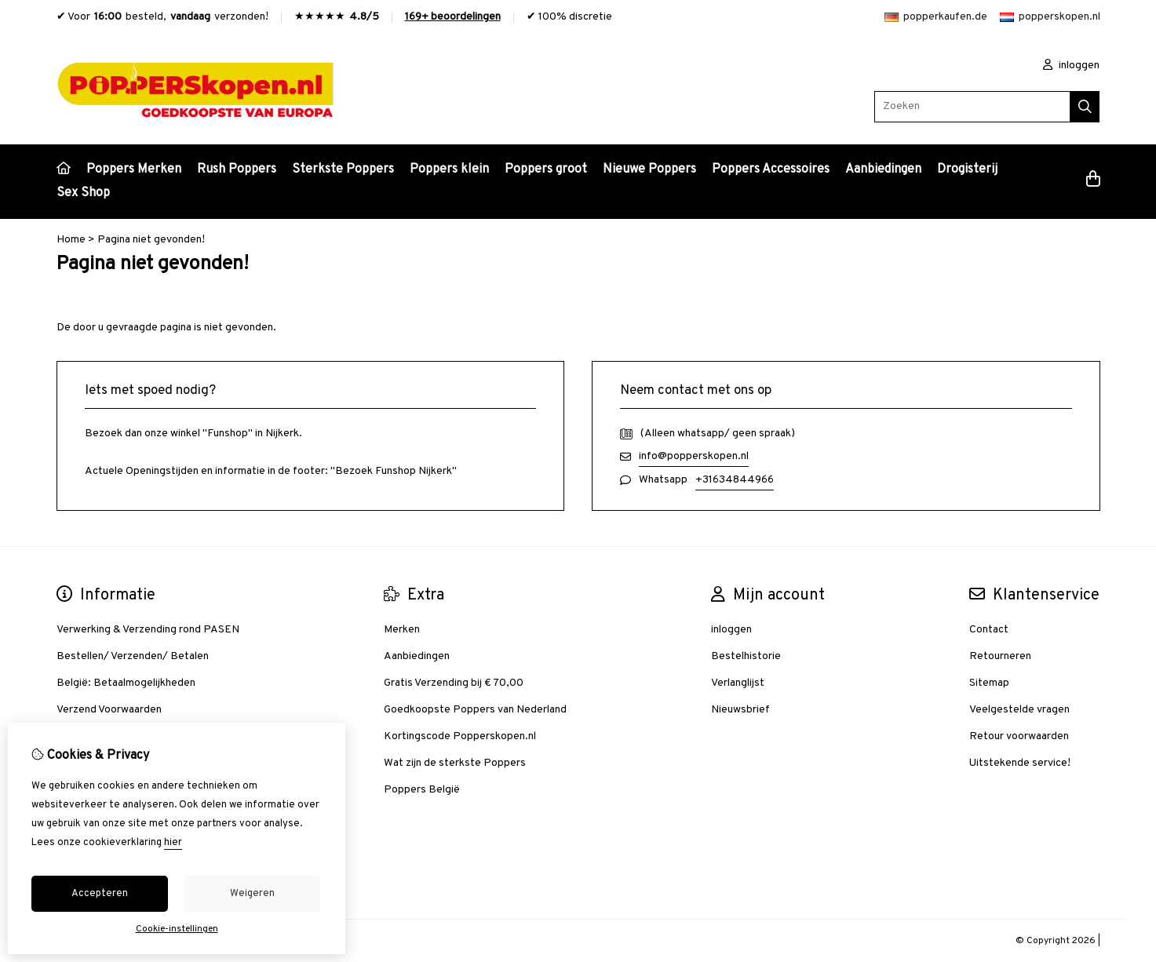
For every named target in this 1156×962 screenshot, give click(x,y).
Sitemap (989, 683)
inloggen (1071, 65)
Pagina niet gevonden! (151, 239)
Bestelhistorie (746, 656)
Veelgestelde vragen (1019, 709)
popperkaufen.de (935, 17)
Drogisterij (967, 169)
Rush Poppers (236, 169)
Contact (988, 629)
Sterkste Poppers (343, 169)
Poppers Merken (133, 169)
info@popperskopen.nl (694, 456)
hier (173, 842)
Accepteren (99, 893)
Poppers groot (546, 169)
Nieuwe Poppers (649, 169)
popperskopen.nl (1050, 17)
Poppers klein (449, 169)
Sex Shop (83, 193)
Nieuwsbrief (740, 709)
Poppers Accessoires (771, 169)
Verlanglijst (737, 683)
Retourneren (1000, 656)
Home (71, 239)
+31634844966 (734, 479)
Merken (402, 629)
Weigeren (252, 893)
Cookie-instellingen (177, 929)
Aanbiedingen (883, 169)
